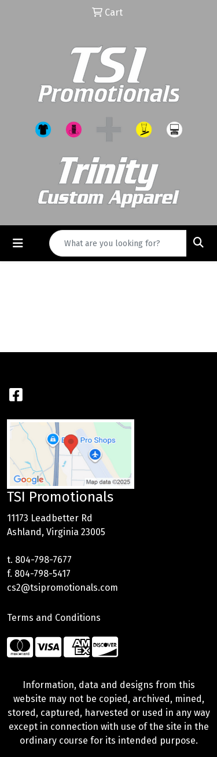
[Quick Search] (118, 243)
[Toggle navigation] (18, 243)
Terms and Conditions (54, 617)
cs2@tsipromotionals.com (62, 587)
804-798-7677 (43, 559)
